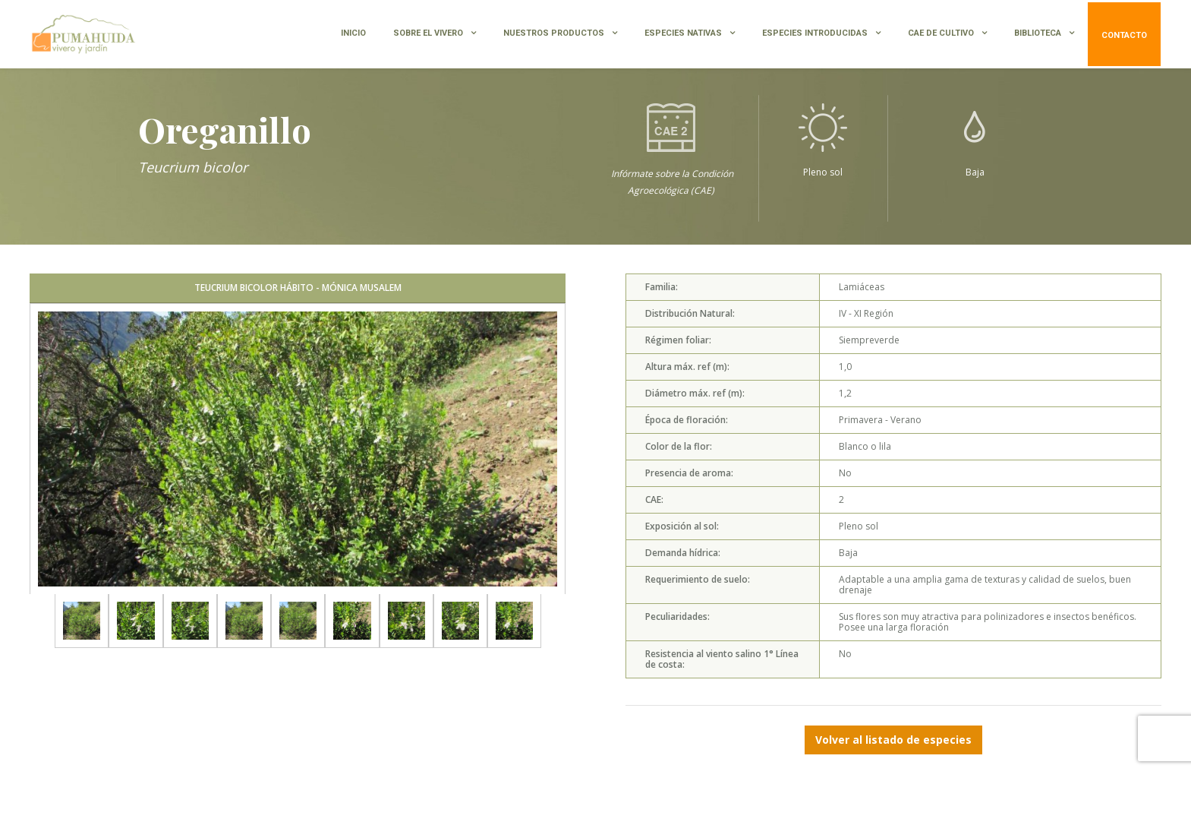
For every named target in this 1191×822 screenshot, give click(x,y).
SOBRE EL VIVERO (428, 33)
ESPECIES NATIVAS (683, 33)
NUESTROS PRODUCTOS (553, 33)
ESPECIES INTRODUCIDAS (815, 33)
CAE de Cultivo (941, 33)
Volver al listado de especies (893, 739)
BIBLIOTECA (1037, 33)
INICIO (353, 33)
